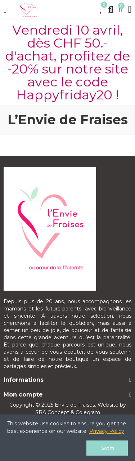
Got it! (107, 448)
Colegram (88, 412)
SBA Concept (52, 412)
